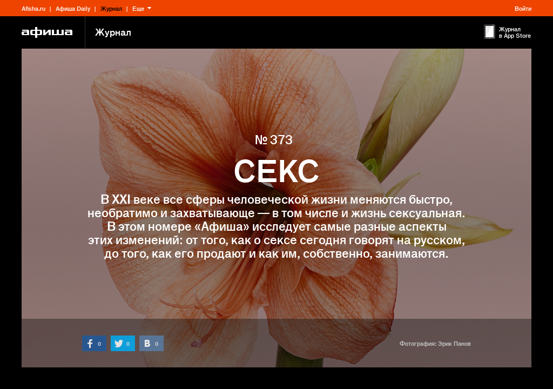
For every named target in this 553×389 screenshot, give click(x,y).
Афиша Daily (73, 8)
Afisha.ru (33, 8)
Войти (523, 8)
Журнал (111, 8)
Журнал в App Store (515, 32)
